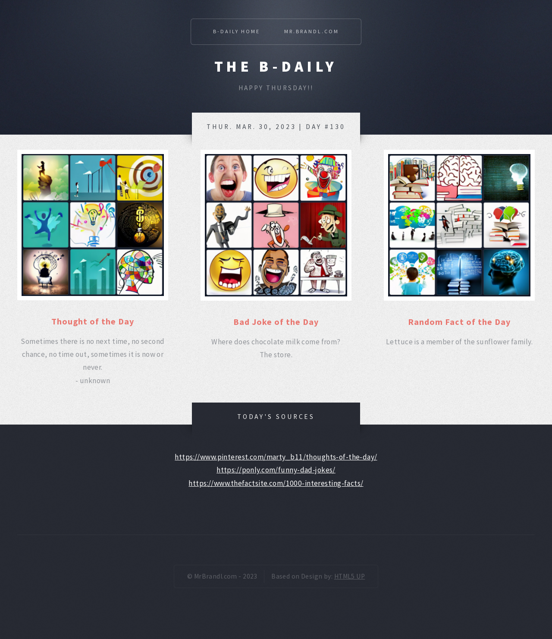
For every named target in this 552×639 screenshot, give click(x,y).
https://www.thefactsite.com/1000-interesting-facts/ (275, 483)
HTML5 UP (349, 576)
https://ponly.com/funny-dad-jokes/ (276, 470)
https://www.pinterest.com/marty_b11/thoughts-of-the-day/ (276, 457)
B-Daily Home (236, 31)
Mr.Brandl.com (311, 31)
